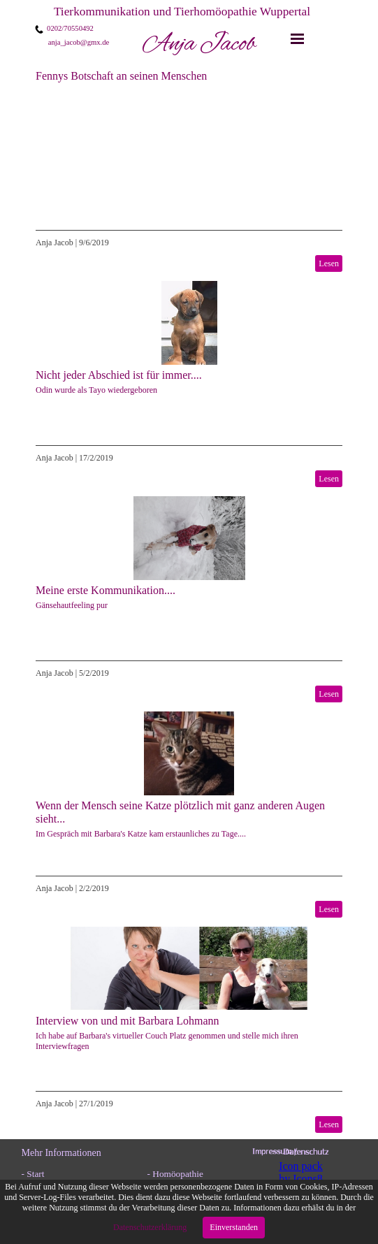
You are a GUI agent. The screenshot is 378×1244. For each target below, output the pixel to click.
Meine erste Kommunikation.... (105, 590)
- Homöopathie (175, 1174)
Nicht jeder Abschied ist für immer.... (119, 375)
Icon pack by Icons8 (301, 1172)
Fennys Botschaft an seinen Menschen (121, 76)
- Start (33, 1174)
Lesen (329, 263)
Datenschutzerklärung (151, 1227)
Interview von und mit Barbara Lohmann (127, 1021)
